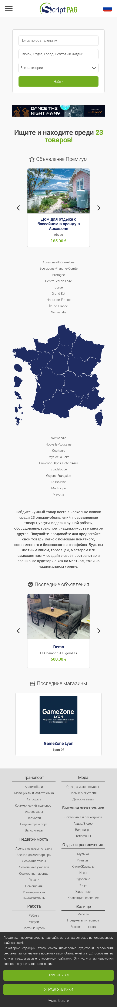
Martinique (58, 488)
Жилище (83, 906)
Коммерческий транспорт (34, 805)
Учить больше (58, 1001)
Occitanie (58, 451)
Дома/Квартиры (34, 861)
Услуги (34, 922)
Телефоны (83, 836)
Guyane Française (58, 476)
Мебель (83, 914)
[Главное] (58, 8)
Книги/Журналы (83, 866)
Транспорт (34, 777)
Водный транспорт (34, 824)
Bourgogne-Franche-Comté (59, 268)
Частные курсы (34, 928)
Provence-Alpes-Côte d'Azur (58, 463)
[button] (18, 208)
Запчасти (34, 818)
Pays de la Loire (59, 457)
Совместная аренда (34, 874)
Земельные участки (34, 867)
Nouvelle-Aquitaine (58, 444)
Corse (58, 287)
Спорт (83, 885)
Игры (83, 873)
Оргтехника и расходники (83, 817)
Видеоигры (83, 830)
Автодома (34, 799)
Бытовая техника (83, 927)
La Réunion (58, 482)
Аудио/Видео (83, 824)
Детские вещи (83, 799)
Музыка (83, 854)
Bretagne (58, 275)
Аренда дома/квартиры (34, 855)
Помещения (34, 886)
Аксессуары (34, 812)
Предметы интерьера (83, 920)
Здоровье (83, 879)
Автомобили (34, 787)
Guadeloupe (58, 469)
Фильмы (83, 860)
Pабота (34, 906)
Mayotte (58, 494)
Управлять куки (58, 989)
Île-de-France (58, 306)
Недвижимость (33, 839)
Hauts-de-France (59, 300)
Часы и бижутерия (83, 793)
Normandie (58, 312)
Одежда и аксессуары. (83, 787)
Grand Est (58, 294)
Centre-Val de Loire (58, 281)
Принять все (58, 975)
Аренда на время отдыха (34, 848)
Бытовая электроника (83, 808)
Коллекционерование (83, 898)
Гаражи (34, 880)
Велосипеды (34, 830)
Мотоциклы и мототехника (34, 793)
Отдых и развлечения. (83, 844)
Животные (83, 892)
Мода (83, 777)
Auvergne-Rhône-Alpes (59, 262)
